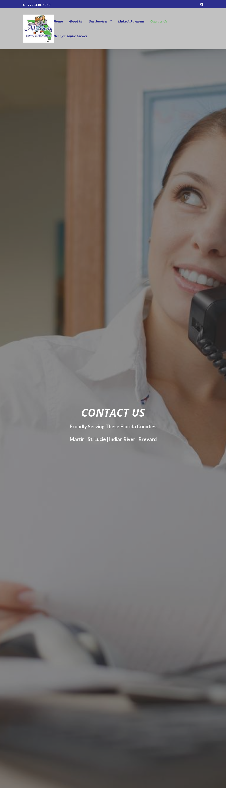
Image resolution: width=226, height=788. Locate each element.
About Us (76, 21)
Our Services (98, 21)
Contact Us (158, 21)
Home (58, 21)
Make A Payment (131, 21)
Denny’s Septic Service (70, 36)
